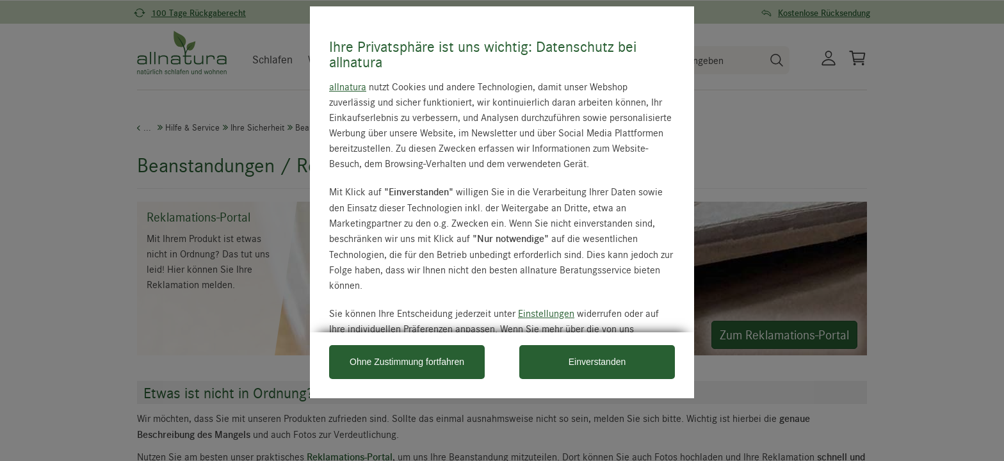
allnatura (347, 86)
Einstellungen (546, 313)
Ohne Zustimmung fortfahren (407, 362)
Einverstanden (597, 362)
